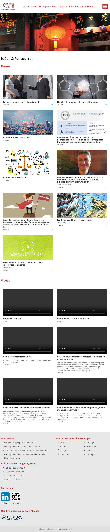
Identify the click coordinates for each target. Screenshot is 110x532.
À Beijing (62, 446)
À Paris (61, 442)
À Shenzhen (90, 446)
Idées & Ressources (11, 458)
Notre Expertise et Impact (14, 467)
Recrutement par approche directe (18, 442)
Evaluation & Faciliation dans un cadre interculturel (25, 450)
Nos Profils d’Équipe (12, 479)
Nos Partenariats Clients (13, 475)
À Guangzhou (91, 454)
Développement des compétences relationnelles (24, 454)
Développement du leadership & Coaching (21, 446)
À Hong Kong (64, 454)
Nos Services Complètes (13, 471)
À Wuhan (89, 450)
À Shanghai (63, 450)
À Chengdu (90, 442)
